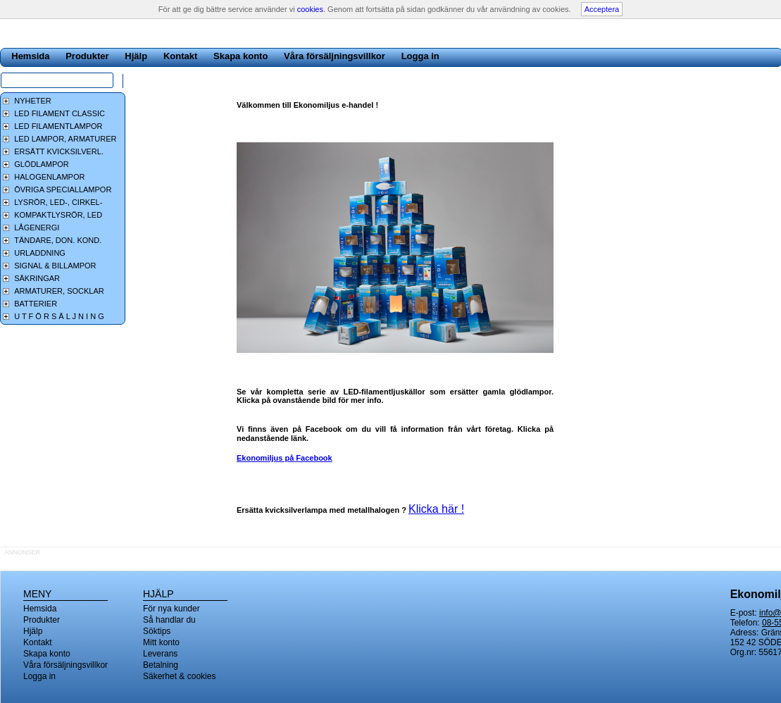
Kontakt (180, 56)
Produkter (86, 56)
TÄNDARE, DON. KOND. (57, 240)
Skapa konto (240, 56)
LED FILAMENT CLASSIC (59, 113)
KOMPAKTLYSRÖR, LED (58, 215)
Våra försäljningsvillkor (334, 56)
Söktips (156, 631)
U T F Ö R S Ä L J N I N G (59, 316)
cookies (310, 9)
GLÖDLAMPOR (41, 164)
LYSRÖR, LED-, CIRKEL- (58, 202)
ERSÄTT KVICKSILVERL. (59, 151)
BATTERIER (35, 303)
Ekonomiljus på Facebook (284, 458)
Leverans (160, 654)
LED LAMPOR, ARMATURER (65, 139)
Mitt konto (161, 642)
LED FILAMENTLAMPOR (58, 126)
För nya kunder (171, 609)
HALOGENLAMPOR (49, 177)
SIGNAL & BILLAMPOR (55, 265)
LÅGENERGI (36, 227)
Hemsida (30, 56)
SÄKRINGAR (37, 278)
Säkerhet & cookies (179, 676)
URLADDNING (39, 253)
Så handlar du (169, 620)
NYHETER (32, 101)
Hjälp (136, 56)
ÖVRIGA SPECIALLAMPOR (62, 189)
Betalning (160, 665)
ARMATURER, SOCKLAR (59, 291)
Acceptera (602, 9)
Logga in (420, 56)
